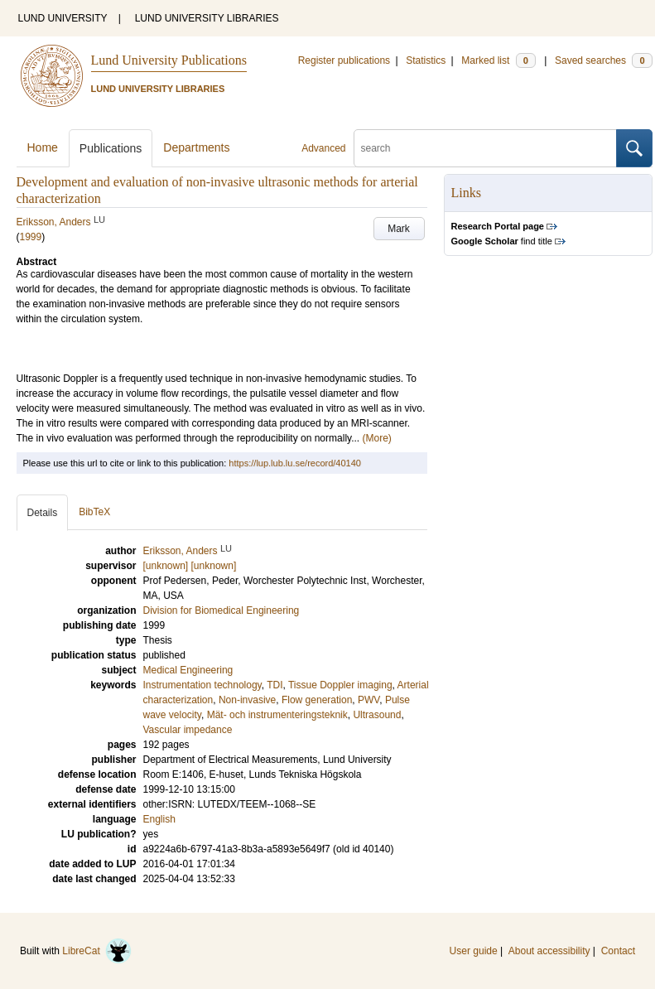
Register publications (344, 60)
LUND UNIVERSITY (63, 18)
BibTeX (94, 512)
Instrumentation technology (202, 685)
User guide (474, 951)
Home (42, 147)
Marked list (498, 60)
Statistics (425, 60)
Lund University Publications (169, 60)
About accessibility (549, 951)
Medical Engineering (188, 670)
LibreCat (97, 951)
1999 (31, 237)
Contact (618, 951)
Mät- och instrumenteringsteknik (277, 715)
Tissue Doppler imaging (340, 685)
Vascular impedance (188, 730)
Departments (196, 147)
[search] (485, 148)
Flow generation (317, 700)
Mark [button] (399, 228)
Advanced (323, 148)
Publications (110, 148)
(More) (377, 438)
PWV (368, 700)
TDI (274, 685)
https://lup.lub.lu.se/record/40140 (295, 463)
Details (42, 513)
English (159, 819)
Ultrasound (377, 715)
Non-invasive (247, 700)
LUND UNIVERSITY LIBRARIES (207, 18)
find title (501, 241)
